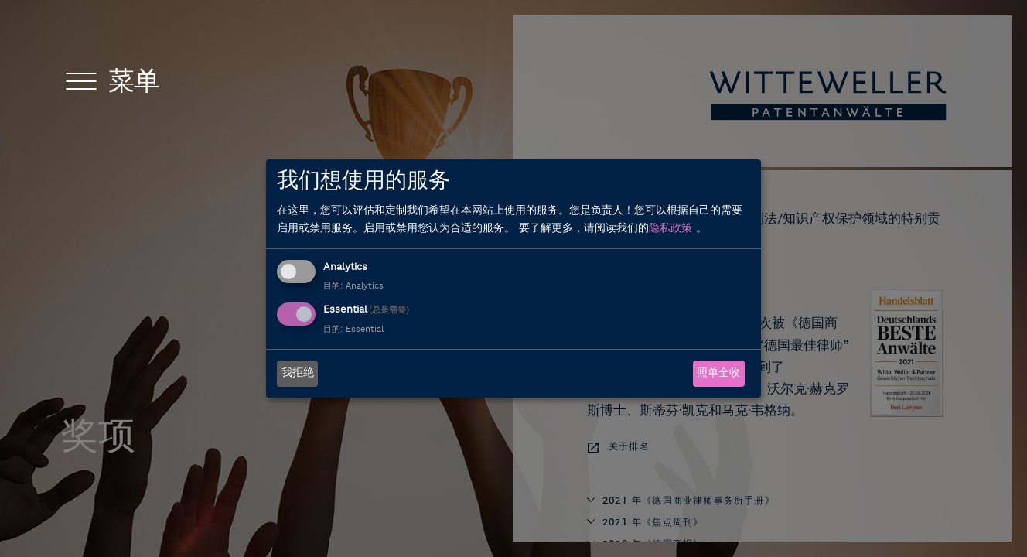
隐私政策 (670, 228)
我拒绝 (297, 373)
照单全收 (718, 373)
